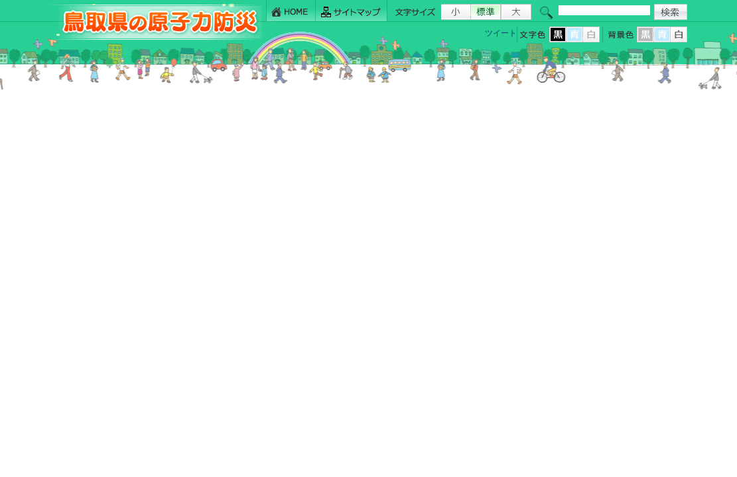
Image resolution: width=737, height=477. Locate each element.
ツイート (501, 33)
